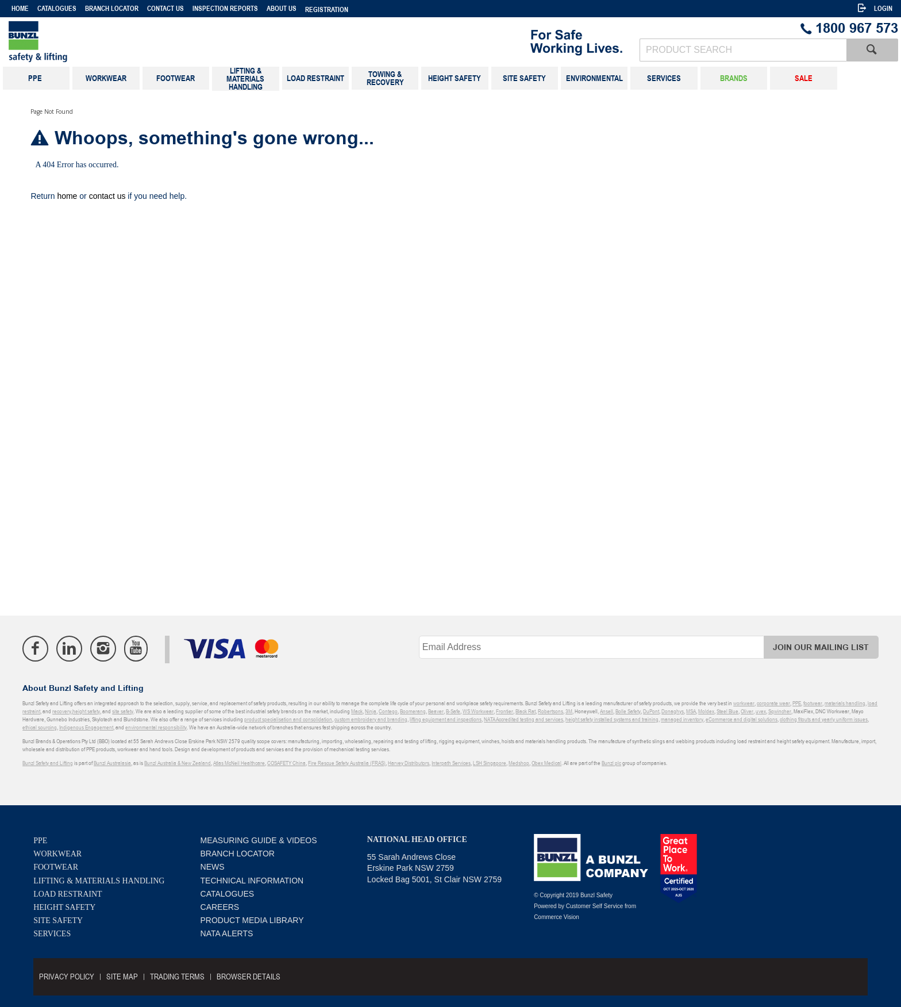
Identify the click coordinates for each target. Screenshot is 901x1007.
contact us (107, 196)
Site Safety (58, 920)
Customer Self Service (594, 906)
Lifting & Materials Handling (98, 881)
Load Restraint (67, 894)
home (67, 196)
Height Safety (64, 907)
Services (52, 933)
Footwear (55, 867)
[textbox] (743, 50)
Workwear (57, 854)
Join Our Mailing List (821, 647)
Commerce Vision (556, 917)
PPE (40, 840)
